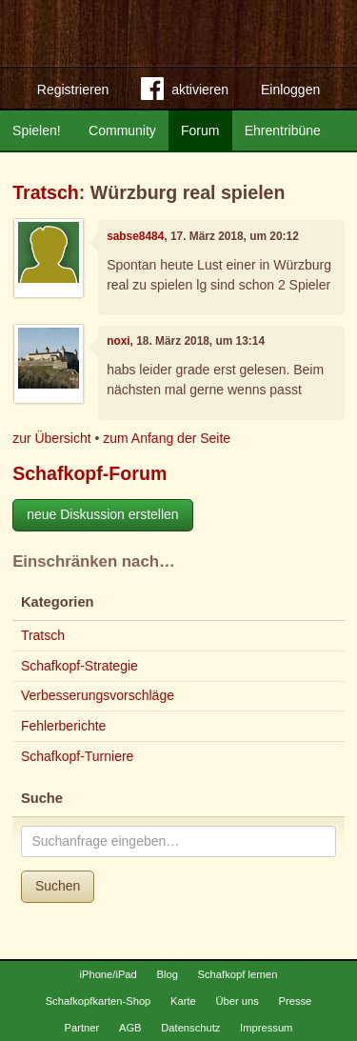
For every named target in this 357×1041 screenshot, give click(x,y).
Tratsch (45, 192)
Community (122, 130)
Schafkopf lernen (238, 974)
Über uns (236, 1001)
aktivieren (184, 92)
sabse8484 (135, 236)
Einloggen (290, 89)
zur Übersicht (51, 438)
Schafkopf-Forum (89, 473)
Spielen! (36, 130)
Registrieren (73, 89)
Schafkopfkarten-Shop (98, 1001)
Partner (82, 1027)
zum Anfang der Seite (166, 438)
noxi (118, 341)
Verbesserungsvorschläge (97, 695)
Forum (200, 130)
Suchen (57, 885)
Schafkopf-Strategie (79, 665)
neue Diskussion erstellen (103, 514)
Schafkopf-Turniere (77, 756)
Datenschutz (190, 1027)
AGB (130, 1027)
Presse (295, 1001)
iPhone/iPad (107, 974)
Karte (183, 1001)
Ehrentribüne (283, 130)
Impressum (266, 1027)
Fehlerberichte (64, 725)
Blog (166, 974)
